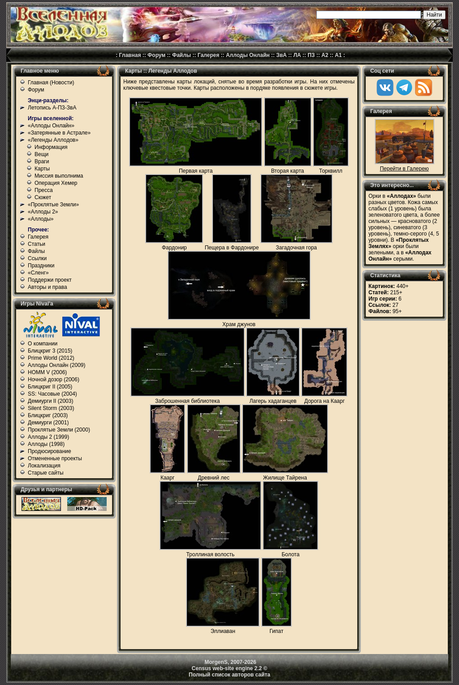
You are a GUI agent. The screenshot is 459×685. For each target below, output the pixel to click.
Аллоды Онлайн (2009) (57, 365)
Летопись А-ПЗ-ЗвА (52, 108)
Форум (156, 55)
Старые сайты (46, 473)
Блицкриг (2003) (48, 415)
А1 (338, 55)
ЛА (297, 55)
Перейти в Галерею (404, 169)
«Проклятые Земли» (53, 204)
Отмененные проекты (55, 458)
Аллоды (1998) (46, 444)
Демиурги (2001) (48, 422)
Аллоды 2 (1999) (48, 437)
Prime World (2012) (51, 358)
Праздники (41, 265)
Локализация (44, 465)
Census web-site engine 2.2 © (230, 668)
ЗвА (281, 55)
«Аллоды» (41, 219)
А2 (324, 55)
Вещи (41, 154)
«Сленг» (38, 273)
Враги (42, 161)
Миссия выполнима (59, 176)
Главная (130, 55)
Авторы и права (47, 287)
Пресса (44, 190)
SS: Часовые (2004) (52, 394)
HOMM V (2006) (47, 372)
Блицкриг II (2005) (50, 387)
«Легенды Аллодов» (53, 140)
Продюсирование (49, 451)
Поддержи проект (50, 280)
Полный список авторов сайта (229, 675)
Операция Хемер (56, 183)
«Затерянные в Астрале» (59, 133)
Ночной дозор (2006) (53, 379)
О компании (42, 343)
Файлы (181, 55)
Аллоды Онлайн (248, 55)
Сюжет (43, 197)
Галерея (208, 55)
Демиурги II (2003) (50, 401)
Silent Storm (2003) (51, 408)
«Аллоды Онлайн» (51, 125)
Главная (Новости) (51, 82)
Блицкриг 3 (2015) (50, 351)
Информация (51, 147)
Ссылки (37, 258)
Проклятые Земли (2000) (59, 430)
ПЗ (311, 55)
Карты (42, 169)
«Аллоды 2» (43, 212)
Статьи (36, 244)
